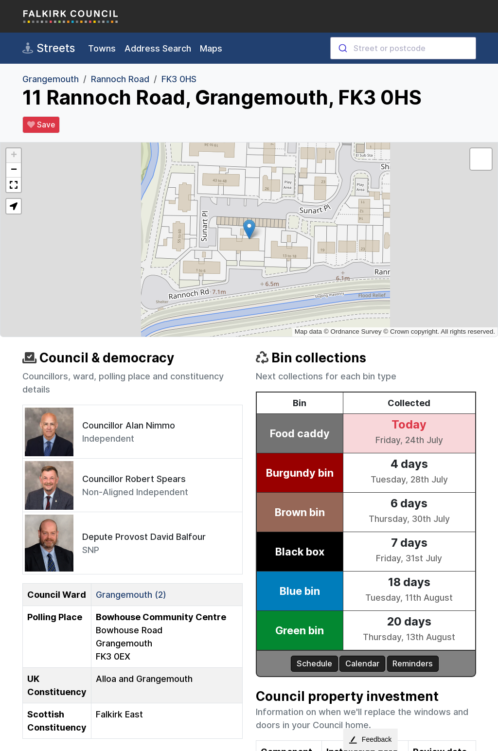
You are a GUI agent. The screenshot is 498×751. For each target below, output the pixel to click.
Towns (102, 48)
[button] (249, 229)
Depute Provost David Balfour (144, 537)
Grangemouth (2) (131, 595)
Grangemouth (50, 79)
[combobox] (403, 48)
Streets (48, 48)
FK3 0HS (178, 79)
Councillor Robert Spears (134, 479)
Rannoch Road (120, 79)
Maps (211, 48)
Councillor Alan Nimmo (128, 425)
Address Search (157, 48)
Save (41, 125)
